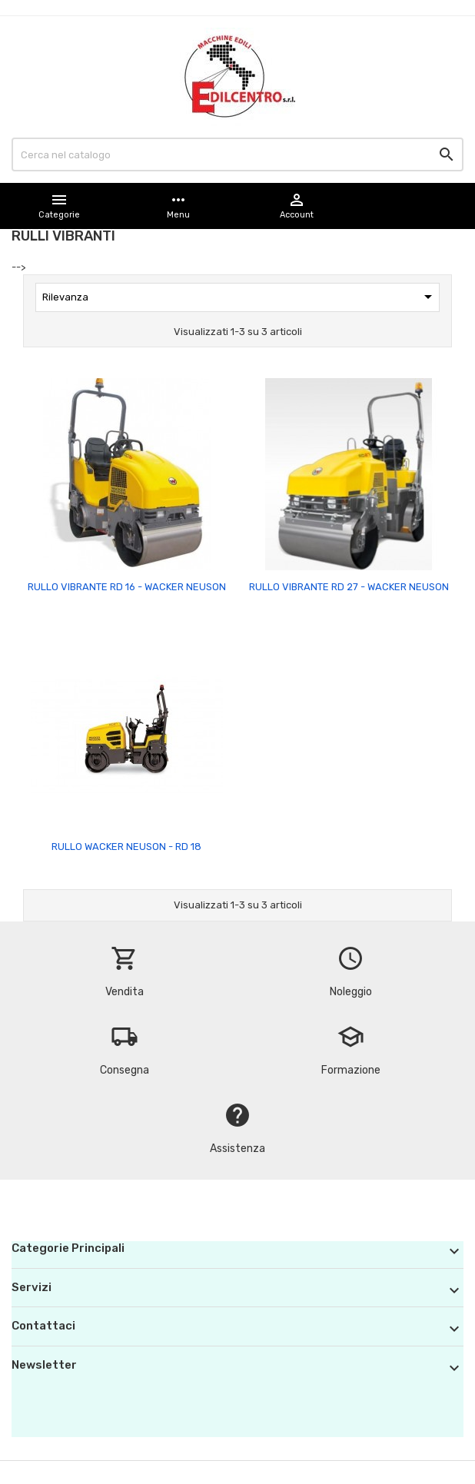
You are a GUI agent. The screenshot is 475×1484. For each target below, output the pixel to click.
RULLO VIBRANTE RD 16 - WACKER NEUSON (127, 587)
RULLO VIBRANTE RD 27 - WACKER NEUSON (349, 587)
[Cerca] (237, 154)
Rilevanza (239, 296)
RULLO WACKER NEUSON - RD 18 (126, 846)
